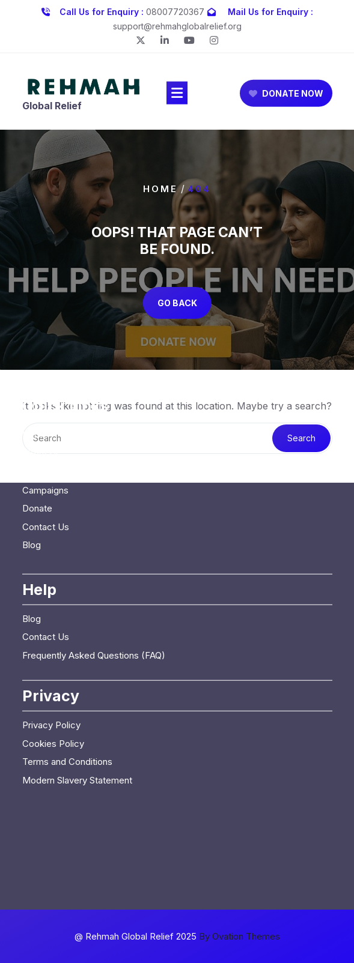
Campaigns (45, 406)
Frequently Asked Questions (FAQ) (93, 571)
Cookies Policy (53, 659)
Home (160, 189)
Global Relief (52, 109)
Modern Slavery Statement (77, 696)
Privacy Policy (51, 641)
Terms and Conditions (67, 677)
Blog (31, 460)
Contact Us (45, 442)
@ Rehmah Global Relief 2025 (177, 936)
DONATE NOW (286, 96)
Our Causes (46, 387)
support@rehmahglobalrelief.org (177, 24)
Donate (37, 424)
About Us (41, 369)
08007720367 (175, 9)
